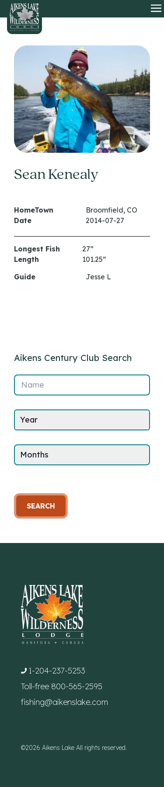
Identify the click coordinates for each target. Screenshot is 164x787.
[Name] (82, 385)
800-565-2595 (76, 686)
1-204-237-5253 (56, 671)
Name (32, 385)
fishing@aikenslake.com (64, 702)
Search (41, 506)
